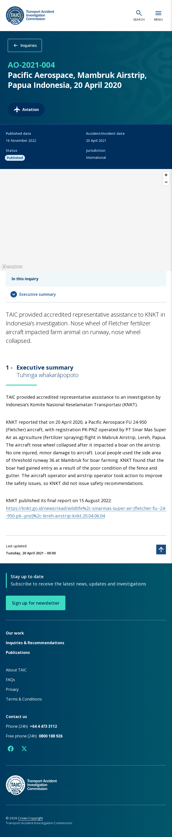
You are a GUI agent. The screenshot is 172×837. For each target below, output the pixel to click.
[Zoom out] (166, 182)
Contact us (16, 716)
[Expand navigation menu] (86, 294)
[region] (86, 220)
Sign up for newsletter (35, 603)
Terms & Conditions (24, 699)
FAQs (10, 679)
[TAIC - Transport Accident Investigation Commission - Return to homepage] (30, 15)
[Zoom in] (166, 174)
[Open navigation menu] (158, 15)
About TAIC (16, 669)
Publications (18, 652)
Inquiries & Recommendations (35, 642)
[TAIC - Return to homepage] (86, 780)
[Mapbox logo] (12, 267)
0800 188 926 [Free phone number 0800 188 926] (51, 735)
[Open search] (139, 15)
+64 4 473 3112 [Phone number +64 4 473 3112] (43, 726)
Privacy (12, 689)
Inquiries (25, 45)
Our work (15, 632)
